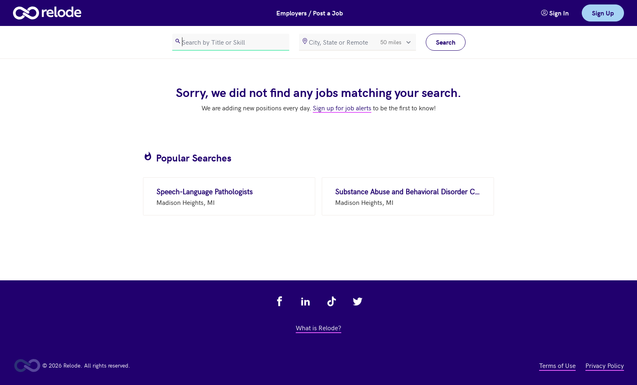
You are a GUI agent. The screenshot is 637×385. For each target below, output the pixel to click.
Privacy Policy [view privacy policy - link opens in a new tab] (604, 365)
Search (445, 42)
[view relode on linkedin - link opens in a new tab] (305, 301)
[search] (230, 42)
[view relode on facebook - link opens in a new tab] (279, 301)
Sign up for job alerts (342, 107)
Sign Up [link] (603, 13)
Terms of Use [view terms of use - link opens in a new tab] (557, 365)
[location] (357, 42)
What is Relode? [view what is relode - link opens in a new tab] (318, 327)
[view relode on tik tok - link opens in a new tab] (331, 301)
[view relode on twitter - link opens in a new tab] (357, 301)
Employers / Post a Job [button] (309, 13)
